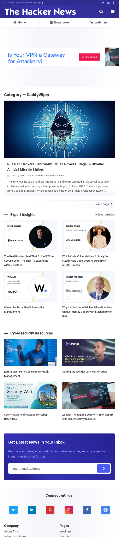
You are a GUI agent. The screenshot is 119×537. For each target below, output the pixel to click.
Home (19, 22)
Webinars (99, 22)
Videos (99, 214)
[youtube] (50, 510)
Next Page (104, 204)
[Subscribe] (103, 468)
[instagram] (69, 510)
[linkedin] (32, 510)
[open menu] (113, 11)
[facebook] (87, 510)
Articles (110, 214)
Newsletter (59, 22)
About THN (11, 531)
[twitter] (13, 510)
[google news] (106, 510)
